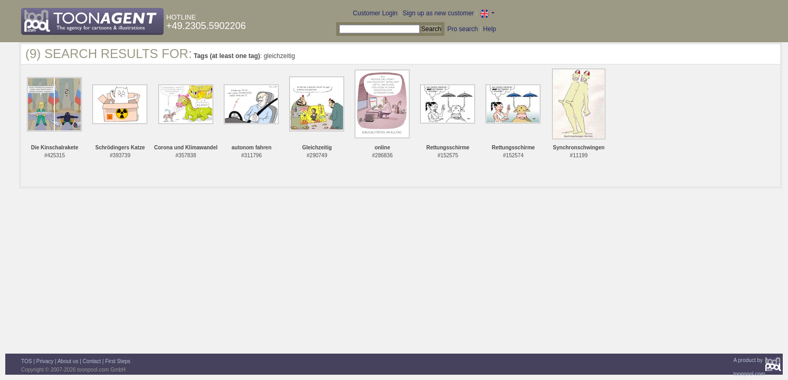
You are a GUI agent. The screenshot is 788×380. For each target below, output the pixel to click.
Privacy (45, 361)
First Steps (117, 361)
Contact (92, 361)
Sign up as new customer (438, 13)
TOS (26, 361)
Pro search (462, 29)
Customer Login (375, 13)
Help (489, 29)
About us (68, 361)
